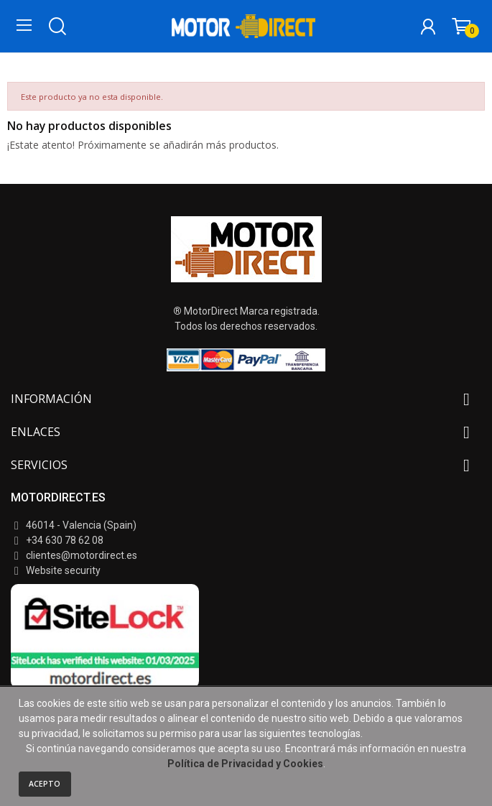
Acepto (44, 784)
